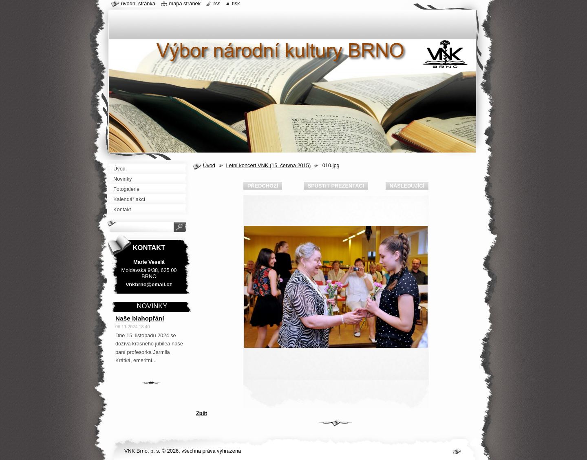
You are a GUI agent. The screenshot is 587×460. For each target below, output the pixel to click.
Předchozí (262, 186)
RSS (217, 3)
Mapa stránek (185, 3)
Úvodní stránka (138, 3)
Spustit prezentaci (336, 186)
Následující (407, 186)
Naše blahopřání (139, 318)
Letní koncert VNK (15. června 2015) (268, 165)
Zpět (201, 413)
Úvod (209, 165)
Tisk (236, 3)
